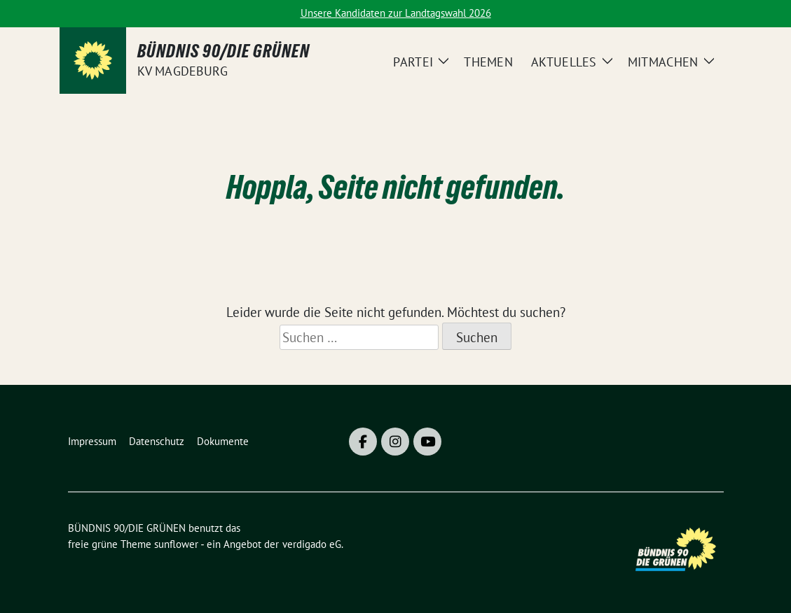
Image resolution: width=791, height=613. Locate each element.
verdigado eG (311, 544)
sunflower (176, 544)
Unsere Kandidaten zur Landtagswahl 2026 (396, 13)
